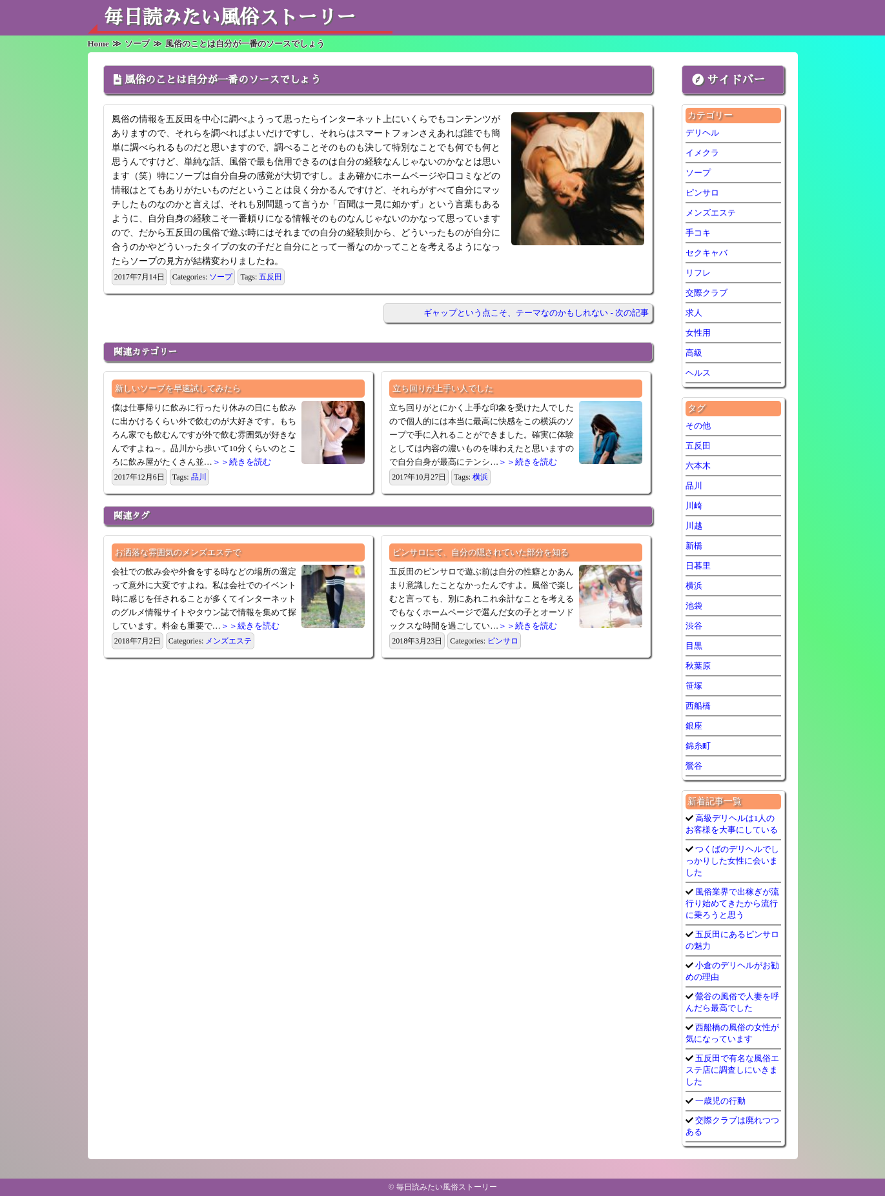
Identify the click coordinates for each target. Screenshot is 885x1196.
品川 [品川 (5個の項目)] (694, 486)
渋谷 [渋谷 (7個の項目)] (694, 626)
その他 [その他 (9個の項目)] (698, 426)
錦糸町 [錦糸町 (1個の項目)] (698, 746)
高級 (694, 353)
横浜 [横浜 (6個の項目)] (694, 586)
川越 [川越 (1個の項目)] (694, 526)
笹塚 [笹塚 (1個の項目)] (694, 686)
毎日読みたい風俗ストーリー (230, 17)
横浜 (480, 476)
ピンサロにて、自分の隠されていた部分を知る (480, 552)
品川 (199, 476)
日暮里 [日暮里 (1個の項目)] (698, 566)
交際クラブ (706, 293)
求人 (694, 313)
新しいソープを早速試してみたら (178, 388)
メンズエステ (228, 640)
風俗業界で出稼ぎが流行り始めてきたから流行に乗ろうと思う (732, 903)
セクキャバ (706, 253)
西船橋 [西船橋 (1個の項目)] (698, 706)
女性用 (698, 333)
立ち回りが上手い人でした (442, 388)
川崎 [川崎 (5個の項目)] (694, 506)
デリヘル (702, 132)
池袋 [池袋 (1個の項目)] (694, 606)
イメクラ (702, 152)
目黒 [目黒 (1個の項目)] (694, 646)
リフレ (698, 273)
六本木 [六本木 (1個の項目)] (698, 466)
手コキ (698, 233)
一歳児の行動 (719, 1101)
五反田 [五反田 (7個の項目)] (698, 446)
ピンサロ (502, 640)
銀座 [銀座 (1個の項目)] (694, 726)
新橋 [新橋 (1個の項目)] (694, 546)
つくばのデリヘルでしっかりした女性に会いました (732, 860)
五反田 (270, 276)
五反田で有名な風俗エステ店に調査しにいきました (732, 1069)
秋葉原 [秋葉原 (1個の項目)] (698, 666)
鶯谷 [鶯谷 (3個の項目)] (694, 766)
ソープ (220, 276)
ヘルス (698, 373)
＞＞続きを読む (241, 462)
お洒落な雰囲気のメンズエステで (178, 552)
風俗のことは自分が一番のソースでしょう (223, 80)
